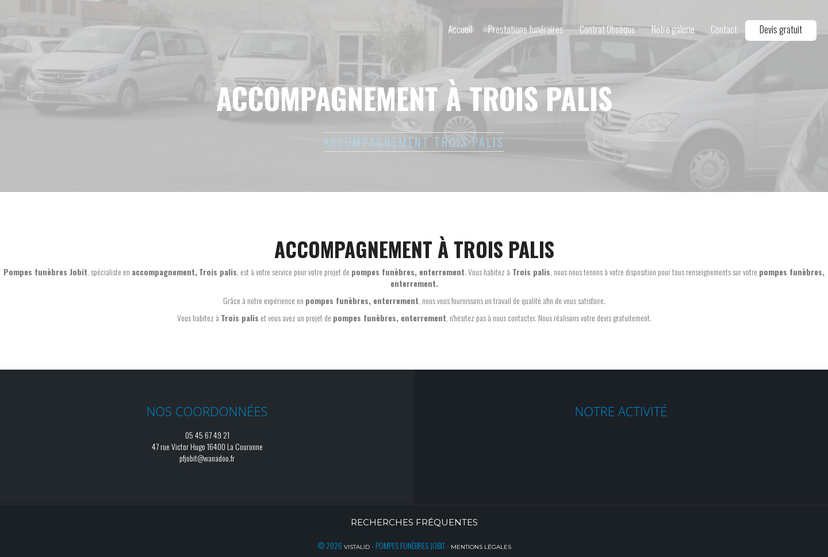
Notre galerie (673, 29)
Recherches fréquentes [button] (414, 522)
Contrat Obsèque (607, 29)
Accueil (460, 29)
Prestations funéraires (526, 29)
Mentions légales (481, 547)
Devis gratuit (781, 29)
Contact (724, 29)
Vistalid (357, 547)
